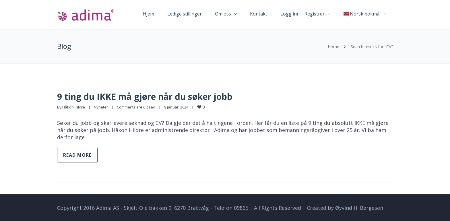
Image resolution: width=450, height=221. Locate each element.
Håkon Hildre (73, 107)
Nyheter (101, 107)
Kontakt (258, 14)
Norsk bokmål (362, 14)
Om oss (223, 14)
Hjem (148, 14)
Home (333, 46)
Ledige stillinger (184, 14)
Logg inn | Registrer (302, 14)
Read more (77, 155)
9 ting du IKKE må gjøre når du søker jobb (144, 96)
